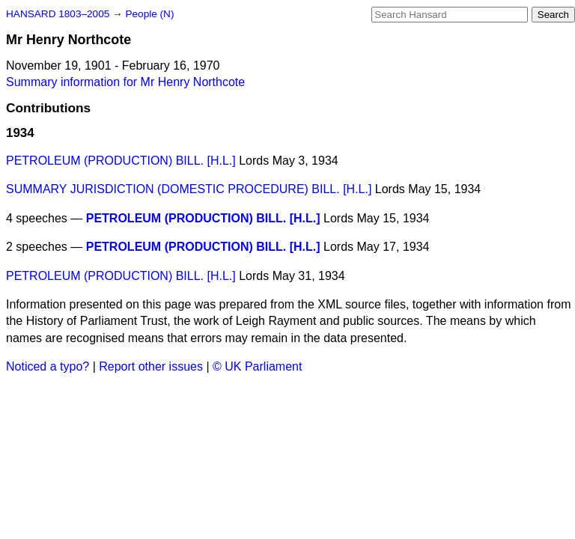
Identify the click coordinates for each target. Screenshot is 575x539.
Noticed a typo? (47, 366)
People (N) (149, 13)
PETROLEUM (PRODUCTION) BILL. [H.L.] (121, 160)
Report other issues (151, 366)
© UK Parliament (257, 366)
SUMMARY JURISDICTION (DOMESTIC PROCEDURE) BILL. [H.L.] (188, 189)
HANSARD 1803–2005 (57, 13)
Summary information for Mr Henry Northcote (125, 82)
